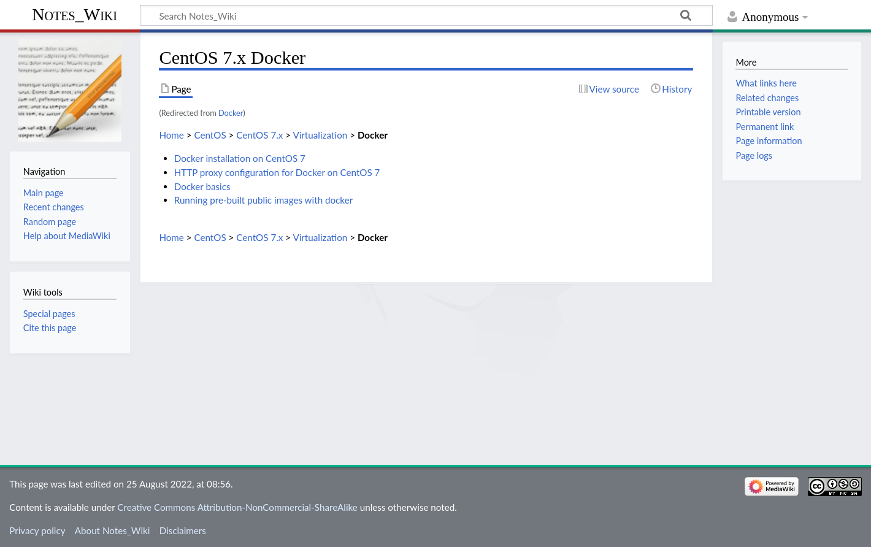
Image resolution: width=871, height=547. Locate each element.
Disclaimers (182, 530)
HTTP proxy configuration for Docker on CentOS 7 (277, 172)
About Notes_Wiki (112, 530)
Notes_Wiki (74, 14)
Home (171, 134)
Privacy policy (37, 530)
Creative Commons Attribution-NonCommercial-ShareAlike (237, 507)
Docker (230, 113)
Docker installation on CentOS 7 (239, 158)
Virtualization (320, 134)
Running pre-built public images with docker (263, 199)
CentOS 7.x (259, 134)
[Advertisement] (426, 370)
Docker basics (202, 186)
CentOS (210, 134)
